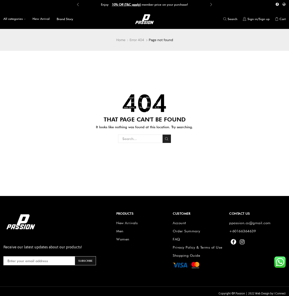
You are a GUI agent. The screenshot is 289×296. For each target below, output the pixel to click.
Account (179, 223)
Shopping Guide (186, 255)
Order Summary (186, 231)
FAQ (176, 239)
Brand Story (65, 19)
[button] (77, 4)
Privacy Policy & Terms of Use (197, 247)
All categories (14, 19)
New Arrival (41, 19)
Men (120, 231)
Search (167, 138)
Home (121, 40)
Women (122, 239)
